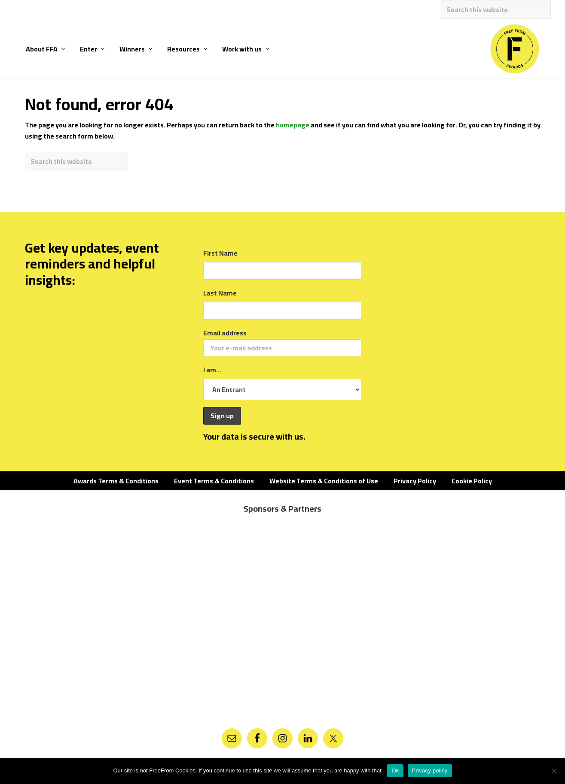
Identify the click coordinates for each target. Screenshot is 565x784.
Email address (282, 341)
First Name (220, 253)
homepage (292, 124)
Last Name (220, 292)
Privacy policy (430, 770)
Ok (395, 770)
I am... (212, 369)
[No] (554, 770)
